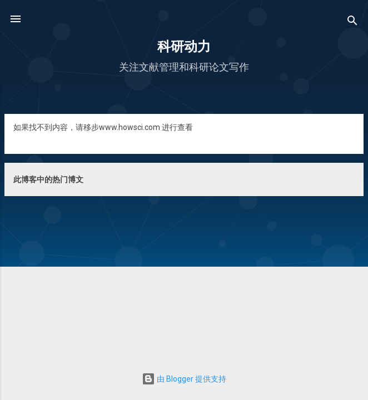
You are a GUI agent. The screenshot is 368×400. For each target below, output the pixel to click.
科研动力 (184, 46)
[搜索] (352, 22)
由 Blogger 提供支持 (184, 378)
